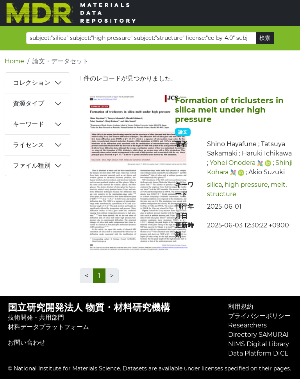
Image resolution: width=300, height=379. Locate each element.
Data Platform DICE (258, 353)
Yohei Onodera (232, 162)
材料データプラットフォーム (48, 327)
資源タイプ (28, 103)
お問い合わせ (26, 342)
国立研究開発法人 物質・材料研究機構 (89, 307)
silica (214, 184)
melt (278, 184)
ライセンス (28, 144)
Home (14, 61)
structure (221, 194)
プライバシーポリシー (259, 316)
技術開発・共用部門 (36, 317)
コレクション (31, 82)
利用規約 (240, 306)
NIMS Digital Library (258, 344)
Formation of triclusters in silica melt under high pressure (229, 110)
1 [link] (99, 275)
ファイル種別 (31, 165)
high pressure (246, 184)
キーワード (28, 124)
